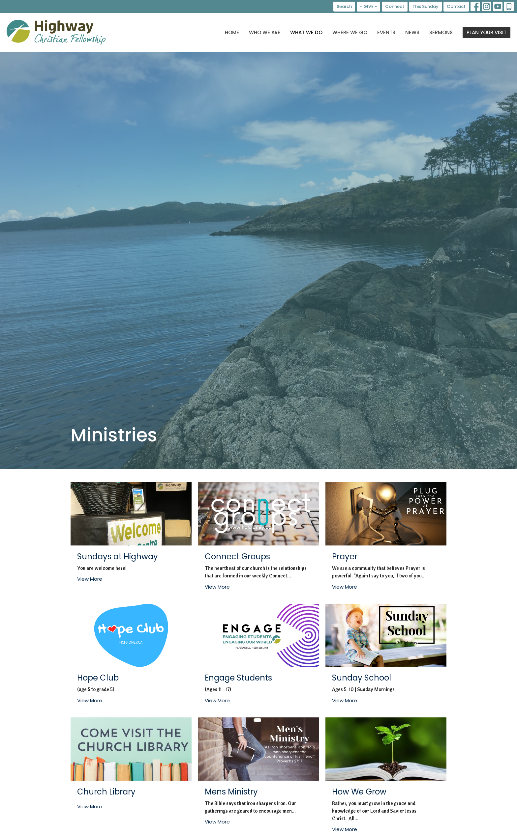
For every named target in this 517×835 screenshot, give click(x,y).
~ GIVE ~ (368, 6)
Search (344, 6)
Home (232, 32)
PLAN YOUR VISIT (486, 32)
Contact (456, 6)
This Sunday (425, 6)
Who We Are (264, 32)
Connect (394, 6)
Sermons (441, 32)
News (412, 32)
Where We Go (349, 32)
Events (386, 32)
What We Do (306, 32)
